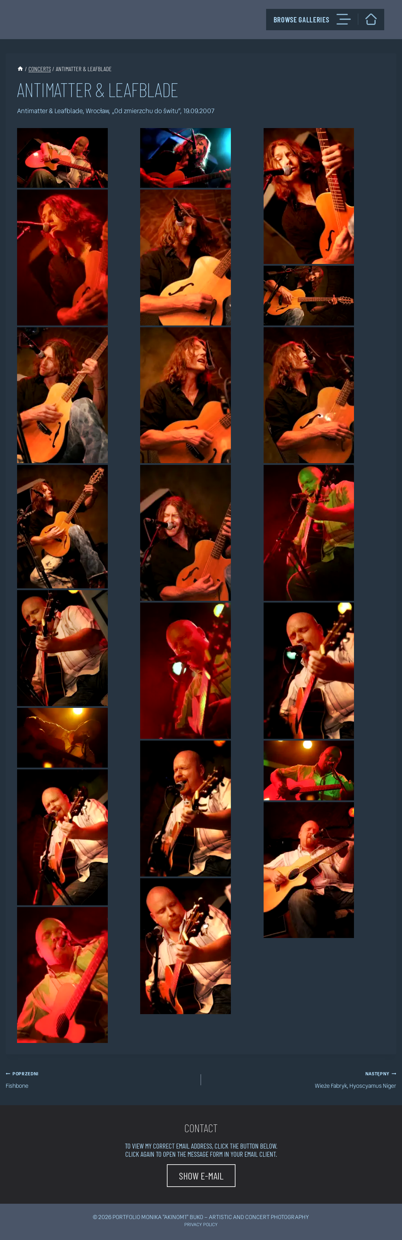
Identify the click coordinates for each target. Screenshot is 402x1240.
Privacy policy (201, 1224)
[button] (62, 158)
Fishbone (100, 1079)
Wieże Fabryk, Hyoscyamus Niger (301, 1079)
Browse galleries (312, 19)
